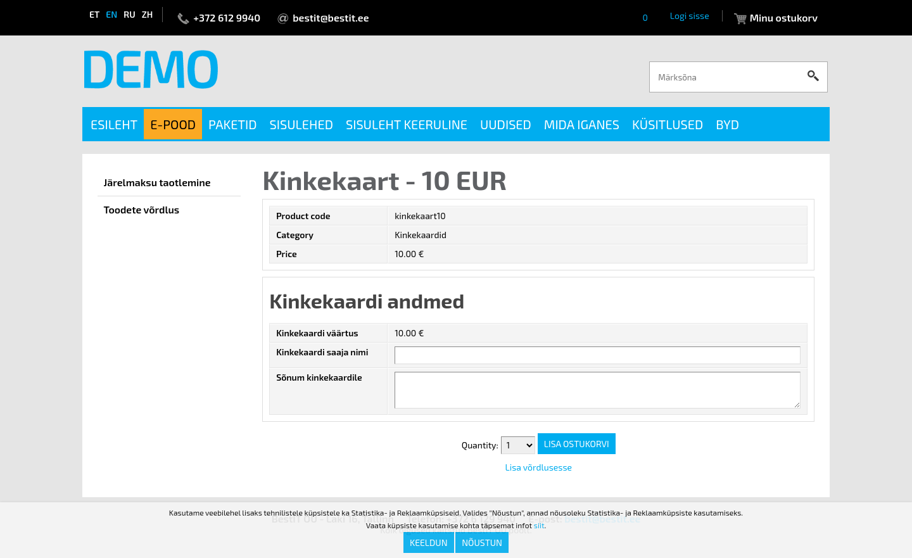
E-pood (173, 124)
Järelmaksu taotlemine (157, 182)
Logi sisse (689, 15)
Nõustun (482, 542)
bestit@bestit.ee (331, 17)
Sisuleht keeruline (406, 124)
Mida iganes (581, 124)
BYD (727, 124)
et (94, 14)
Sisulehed (301, 124)
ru (129, 14)
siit (539, 525)
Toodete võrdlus (142, 209)
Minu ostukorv (784, 17)
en (111, 14)
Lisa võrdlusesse (538, 467)
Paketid (232, 124)
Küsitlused (667, 124)
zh (147, 14)
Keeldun (429, 542)
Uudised (505, 124)
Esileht (114, 124)
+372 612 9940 (226, 17)
